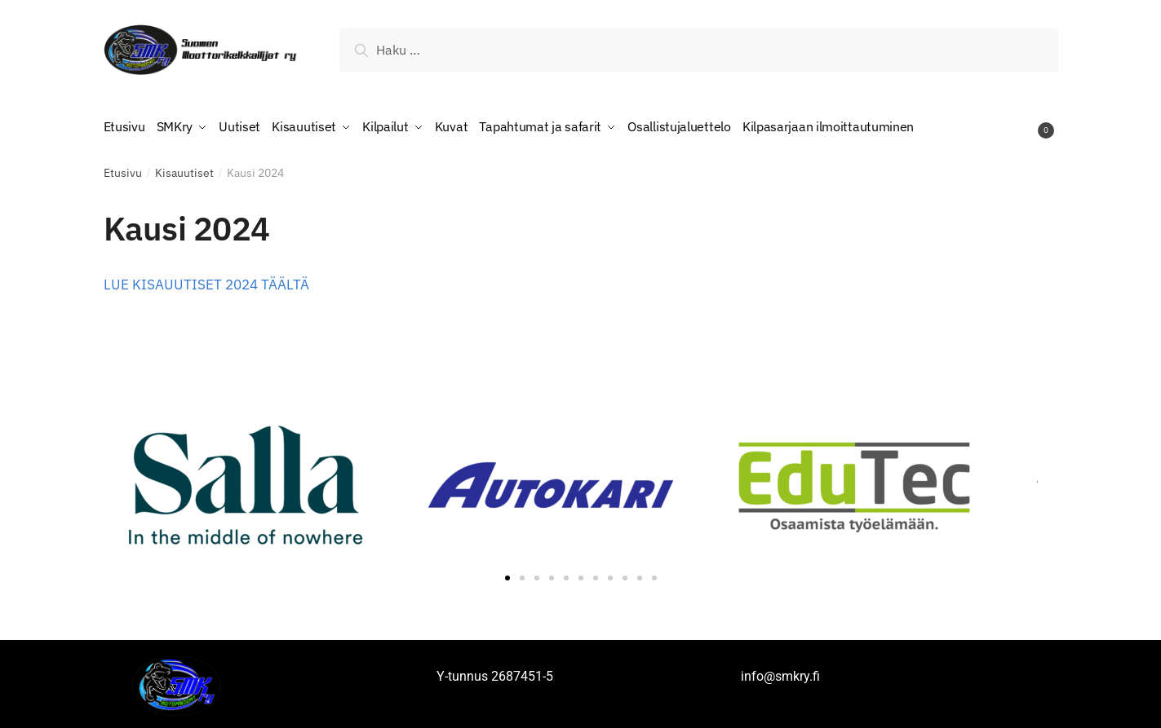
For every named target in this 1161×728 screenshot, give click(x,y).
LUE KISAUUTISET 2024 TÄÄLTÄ (206, 280)
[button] (507, 573)
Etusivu (123, 168)
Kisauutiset (184, 168)
